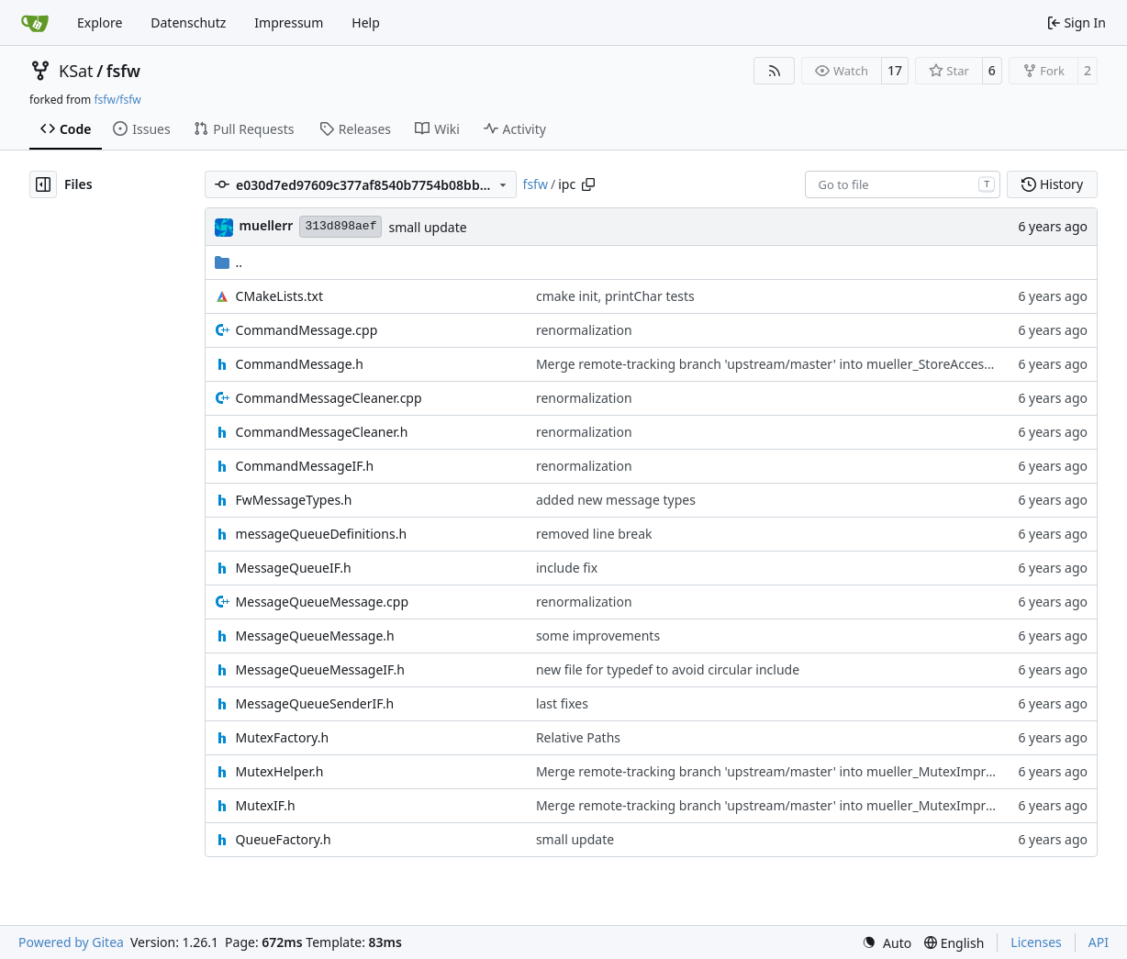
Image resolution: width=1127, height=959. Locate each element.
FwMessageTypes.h (294, 499)
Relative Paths (578, 737)
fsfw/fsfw (117, 99)
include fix (566, 567)
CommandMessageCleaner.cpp (329, 398)
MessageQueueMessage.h (315, 635)
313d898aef (340, 226)
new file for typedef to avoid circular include (667, 669)
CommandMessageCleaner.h (322, 431)
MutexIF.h (266, 805)
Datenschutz (188, 22)
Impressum (288, 22)
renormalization (584, 330)
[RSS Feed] (774, 70)
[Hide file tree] (43, 184)
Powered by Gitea (71, 942)
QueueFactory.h (283, 839)
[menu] (886, 943)
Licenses (1036, 942)
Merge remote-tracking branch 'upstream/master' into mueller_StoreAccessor (769, 364)
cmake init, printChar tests (615, 296)
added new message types (616, 499)
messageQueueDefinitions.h (321, 533)
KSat (76, 70)
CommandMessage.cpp (307, 330)
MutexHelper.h (280, 771)
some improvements (598, 635)
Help (365, 22)
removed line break (594, 533)
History (1052, 184)
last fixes (562, 703)
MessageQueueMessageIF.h (320, 669)
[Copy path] (588, 184)
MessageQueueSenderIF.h (315, 703)
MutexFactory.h (282, 737)
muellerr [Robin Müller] (267, 225)
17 (894, 70)
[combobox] (902, 184)
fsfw (123, 70)
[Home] (35, 22)
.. (229, 262)
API (1098, 942)
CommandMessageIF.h (305, 465)
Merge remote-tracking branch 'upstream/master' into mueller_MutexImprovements (790, 771)
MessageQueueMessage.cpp (322, 601)
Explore (99, 22)
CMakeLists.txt (279, 296)
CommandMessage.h (299, 364)
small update (427, 227)
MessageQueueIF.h (293, 567)
